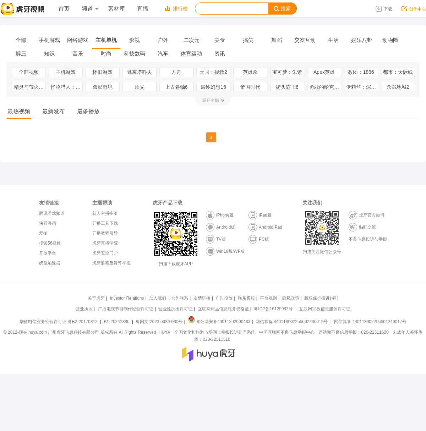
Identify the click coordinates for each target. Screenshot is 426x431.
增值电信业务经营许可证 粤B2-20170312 (59, 321)
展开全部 (210, 100)
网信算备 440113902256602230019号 (292, 321)
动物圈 (390, 40)
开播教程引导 (105, 233)
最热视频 (18, 111)
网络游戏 (77, 40)
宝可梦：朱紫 (287, 72)
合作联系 (179, 298)
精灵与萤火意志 (30, 87)
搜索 (282, 8)
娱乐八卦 (361, 40)
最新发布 (53, 111)
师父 (139, 87)
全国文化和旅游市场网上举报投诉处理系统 (214, 332)
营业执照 (84, 308)
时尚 (106, 53)
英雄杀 (250, 72)
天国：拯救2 (213, 72)
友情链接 (202, 298)
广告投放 (224, 298)
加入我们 (157, 298)
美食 (219, 40)
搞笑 (248, 40)
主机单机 (106, 40)
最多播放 (88, 111)
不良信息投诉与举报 (368, 239)
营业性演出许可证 (175, 308)
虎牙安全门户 (105, 253)
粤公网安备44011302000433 (219, 321)
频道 (90, 9)
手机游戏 (49, 40)
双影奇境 (103, 87)
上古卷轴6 (176, 87)
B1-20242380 (117, 321)
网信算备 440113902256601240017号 (370, 321)
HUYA (164, 332)
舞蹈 (276, 40)
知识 (49, 53)
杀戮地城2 (398, 87)
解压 (21, 53)
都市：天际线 (398, 72)
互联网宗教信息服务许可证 (324, 308)
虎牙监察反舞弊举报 (111, 263)
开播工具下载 (105, 223)
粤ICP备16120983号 (273, 308)
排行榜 (176, 8)
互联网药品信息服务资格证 (223, 308)
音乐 (77, 53)
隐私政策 (290, 298)
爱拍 (43, 233)
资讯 (219, 53)
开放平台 (47, 253)
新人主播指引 (105, 213)
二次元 (192, 40)
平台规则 (268, 298)
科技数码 (134, 53)
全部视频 (29, 72)
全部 (21, 40)
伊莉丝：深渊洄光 (362, 87)
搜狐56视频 (50, 243)
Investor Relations (127, 298)
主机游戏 (66, 72)
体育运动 (191, 53)
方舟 (176, 72)
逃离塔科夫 (139, 72)
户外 (163, 40)
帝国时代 (250, 87)
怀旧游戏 (103, 72)
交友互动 (305, 40)
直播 (142, 9)
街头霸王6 (287, 87)
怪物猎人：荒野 (67, 87)
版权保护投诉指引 (321, 298)
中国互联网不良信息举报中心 (287, 332)
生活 (333, 40)
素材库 (116, 9)
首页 (64, 9)
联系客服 (246, 298)
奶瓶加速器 (49, 263)
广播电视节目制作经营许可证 (125, 308)
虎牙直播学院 (105, 243)
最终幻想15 (213, 87)
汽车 (163, 53)
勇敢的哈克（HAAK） (325, 87)
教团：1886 (361, 72)
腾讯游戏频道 (52, 213)
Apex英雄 (324, 72)
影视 (134, 40)
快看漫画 (47, 223)
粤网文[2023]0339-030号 (159, 321)
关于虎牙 (96, 298)
